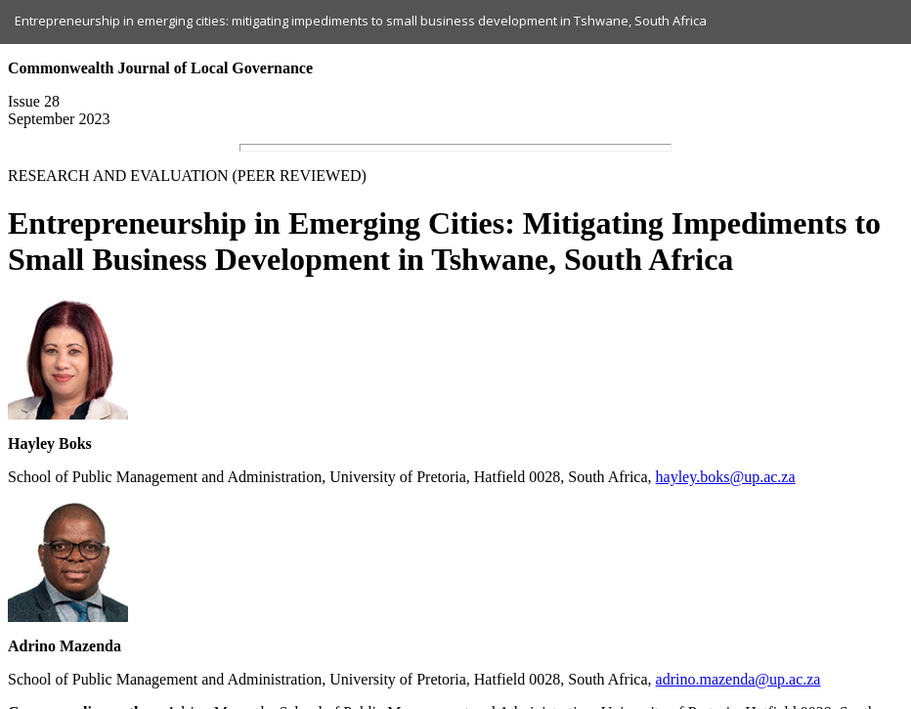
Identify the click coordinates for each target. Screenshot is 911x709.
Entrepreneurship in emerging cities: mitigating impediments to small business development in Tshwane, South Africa (361, 20)
